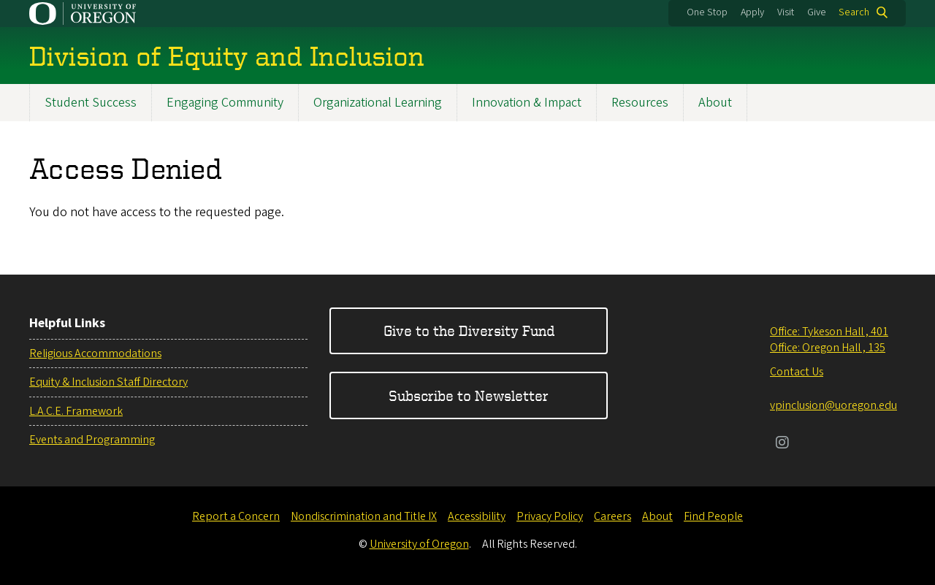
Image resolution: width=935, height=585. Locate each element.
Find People (713, 516)
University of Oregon (419, 544)
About (715, 102)
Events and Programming (92, 440)
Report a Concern (236, 516)
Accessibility (476, 516)
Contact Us (796, 372)
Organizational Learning (377, 102)
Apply (752, 12)
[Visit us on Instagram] (782, 444)
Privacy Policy (549, 516)
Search (854, 12)
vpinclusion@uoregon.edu (833, 405)
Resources (639, 102)
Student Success (91, 102)
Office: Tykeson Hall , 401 (829, 332)
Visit (785, 12)
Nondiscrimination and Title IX (364, 516)
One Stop (707, 12)
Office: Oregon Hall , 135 (827, 348)
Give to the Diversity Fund (468, 330)
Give (816, 12)
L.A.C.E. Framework (76, 411)
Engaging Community (225, 102)
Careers (612, 516)
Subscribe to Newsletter (469, 395)
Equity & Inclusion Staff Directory (108, 382)
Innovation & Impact (526, 102)
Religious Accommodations (95, 353)
